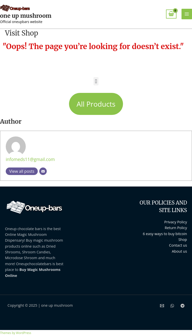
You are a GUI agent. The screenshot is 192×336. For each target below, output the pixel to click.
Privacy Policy (175, 221)
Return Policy (176, 227)
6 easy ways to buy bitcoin (165, 233)
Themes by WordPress (15, 333)
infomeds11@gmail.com (30, 159)
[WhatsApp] (172, 306)
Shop (182, 239)
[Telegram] (182, 306)
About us (179, 251)
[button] (96, 81)
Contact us (178, 245)
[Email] (43, 171)
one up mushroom (26, 15)
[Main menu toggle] (187, 14)
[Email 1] (162, 306)
